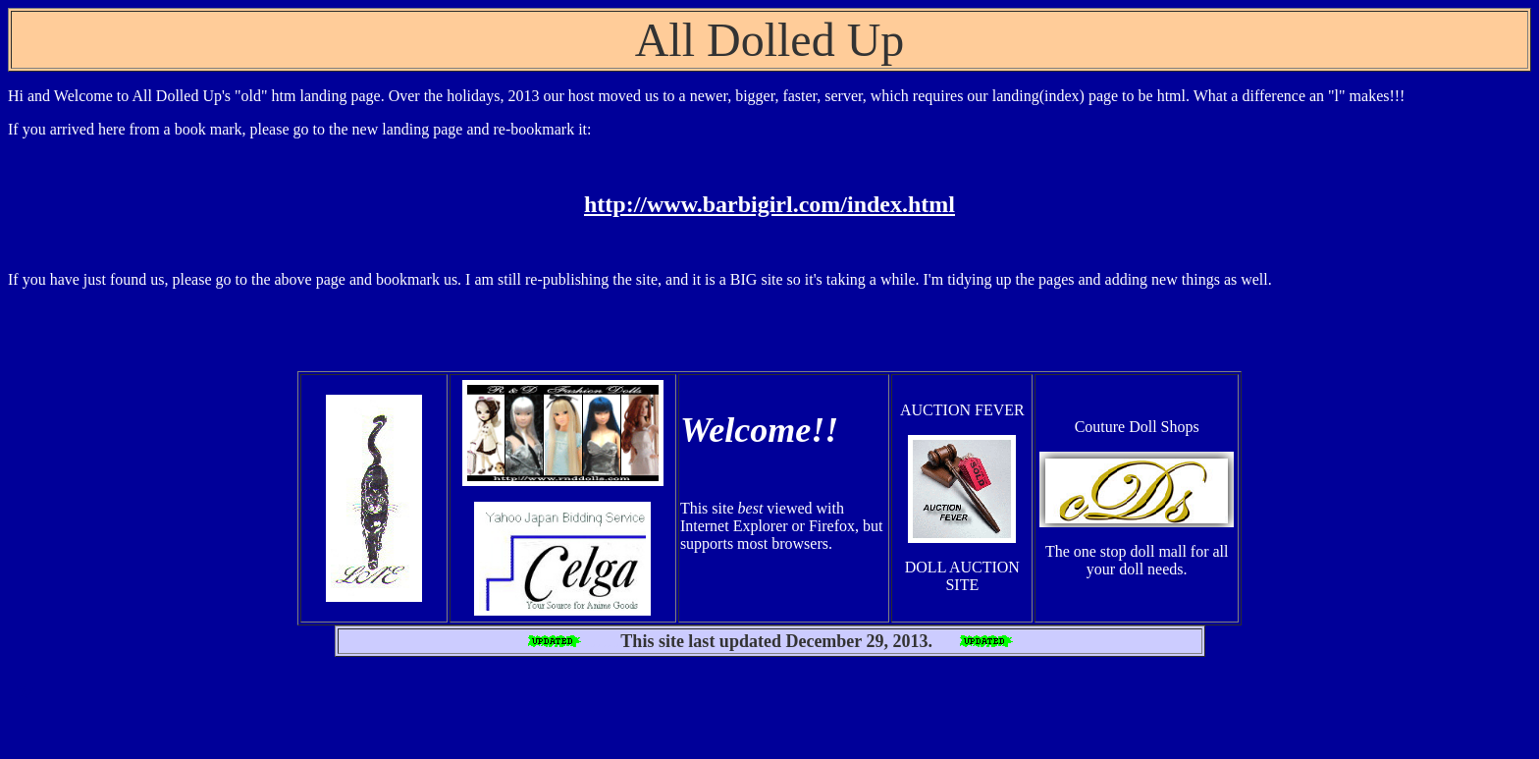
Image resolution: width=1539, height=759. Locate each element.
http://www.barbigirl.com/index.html (769, 204)
